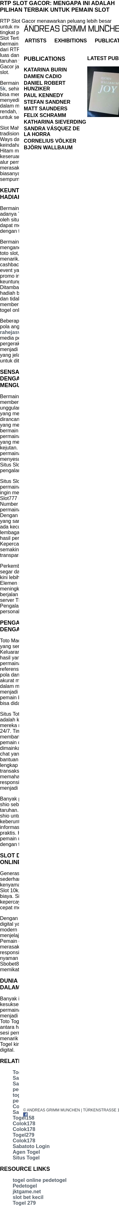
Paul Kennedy (43, 95)
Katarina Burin (45, 69)
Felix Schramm (45, 115)
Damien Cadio (43, 76)
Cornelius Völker (50, 141)
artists (35, 40)
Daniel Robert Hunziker (44, 85)
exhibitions (70, 40)
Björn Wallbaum (48, 147)
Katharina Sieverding (55, 122)
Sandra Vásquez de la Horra (52, 131)
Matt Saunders (45, 108)
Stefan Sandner (47, 102)
